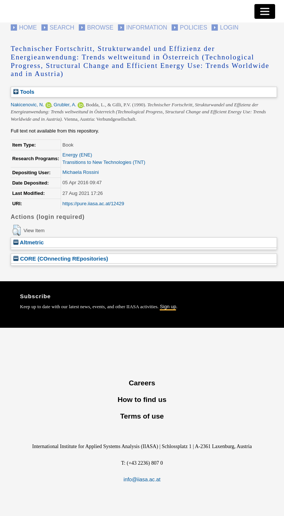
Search (62, 27)
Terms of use (142, 416)
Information (146, 27)
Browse (100, 27)
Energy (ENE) (77, 155)
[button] (16, 230)
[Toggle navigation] (264, 11)
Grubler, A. (65, 104)
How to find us (142, 399)
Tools (23, 92)
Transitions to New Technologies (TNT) (103, 162)
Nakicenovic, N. (27, 104)
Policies (193, 27)
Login (229, 27)
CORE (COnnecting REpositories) (60, 258)
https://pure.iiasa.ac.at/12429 (93, 203)
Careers (142, 383)
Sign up (168, 306)
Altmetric (28, 242)
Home (28, 27)
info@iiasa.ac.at (142, 479)
